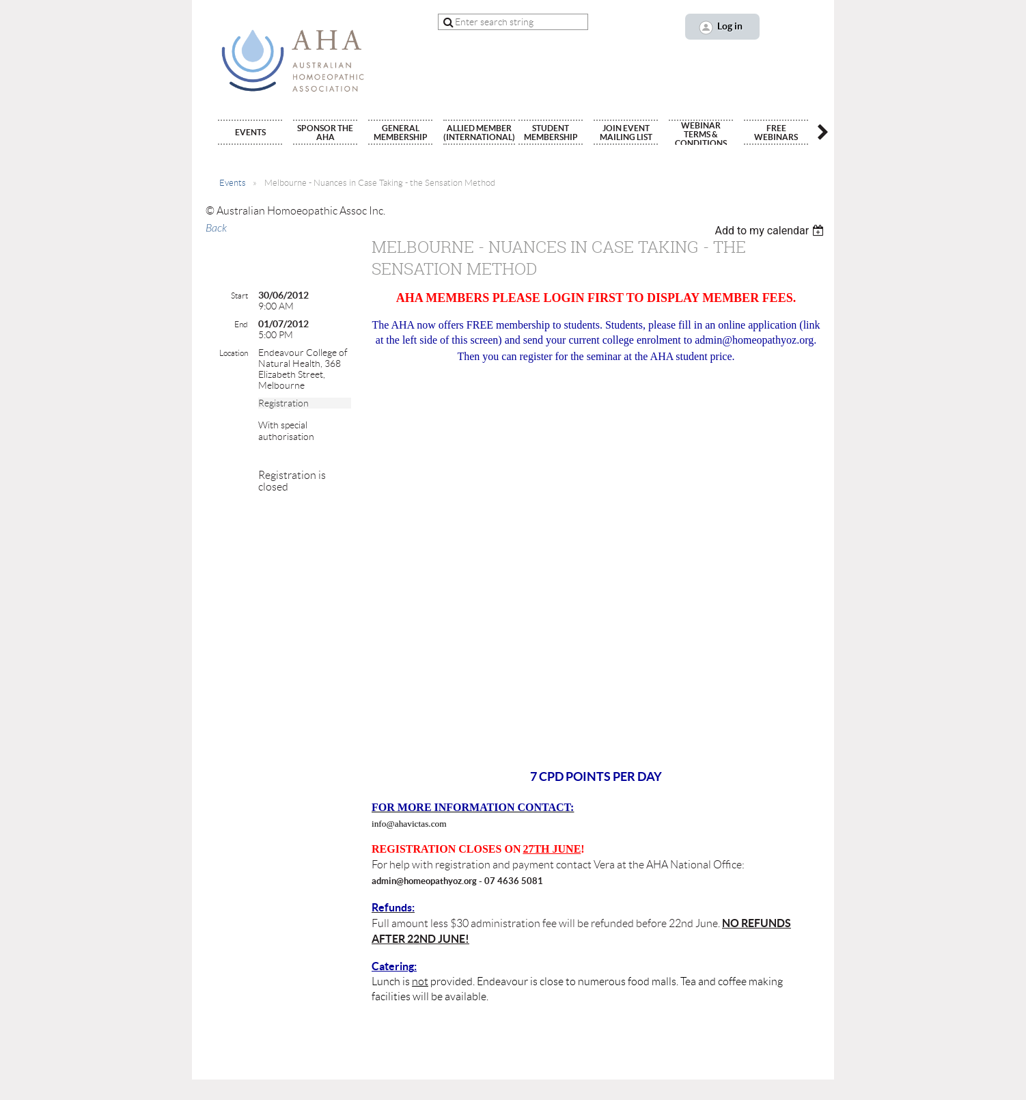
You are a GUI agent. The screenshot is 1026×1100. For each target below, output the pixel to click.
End (241, 324)
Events (232, 183)
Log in (730, 25)
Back (216, 228)
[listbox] (771, 230)
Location (233, 352)
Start (239, 295)
